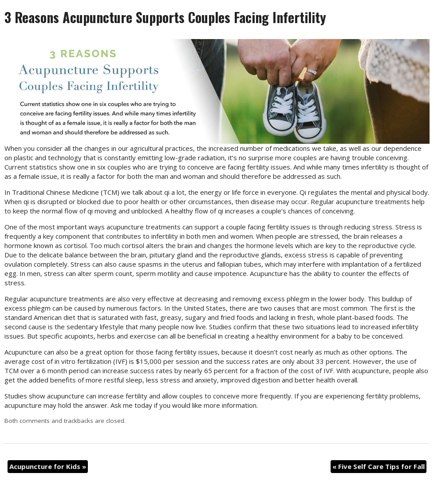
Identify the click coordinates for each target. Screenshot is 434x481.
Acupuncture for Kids (47, 466)
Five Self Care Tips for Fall (378, 466)
